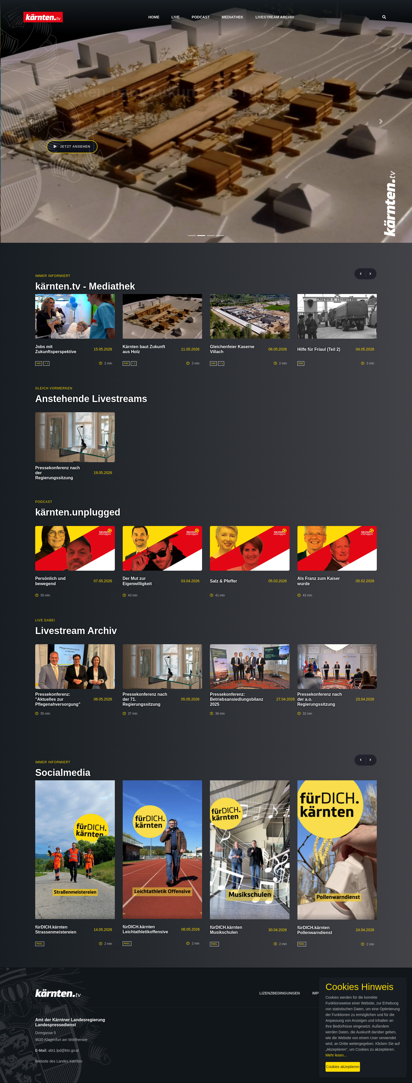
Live (175, 17)
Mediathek (232, 17)
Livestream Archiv (274, 17)
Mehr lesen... (347, 1047)
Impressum (323, 993)
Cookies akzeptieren (246, 1059)
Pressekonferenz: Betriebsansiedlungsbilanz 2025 (236, 699)
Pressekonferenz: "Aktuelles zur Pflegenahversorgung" (57, 699)
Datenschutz (360, 993)
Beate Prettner (67, 124)
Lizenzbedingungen (279, 993)
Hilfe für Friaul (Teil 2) (318, 349)
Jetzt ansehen (73, 147)
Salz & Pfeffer (223, 581)
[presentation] (363, 274)
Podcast (201, 17)
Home (153, 17)
